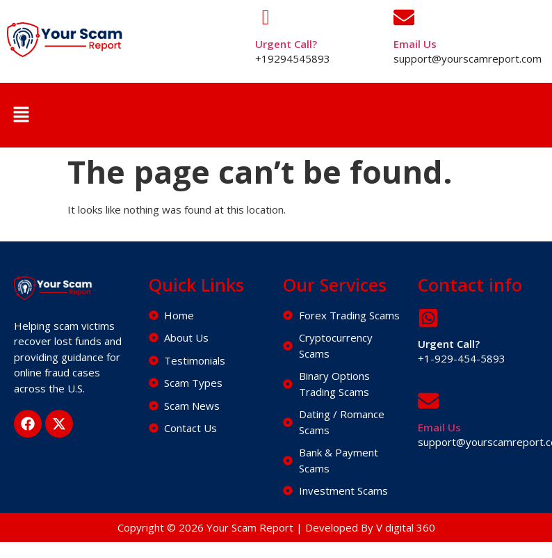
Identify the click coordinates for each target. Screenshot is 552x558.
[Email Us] (403, 17)
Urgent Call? (286, 44)
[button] (21, 114)
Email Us (415, 44)
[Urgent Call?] (265, 17)
